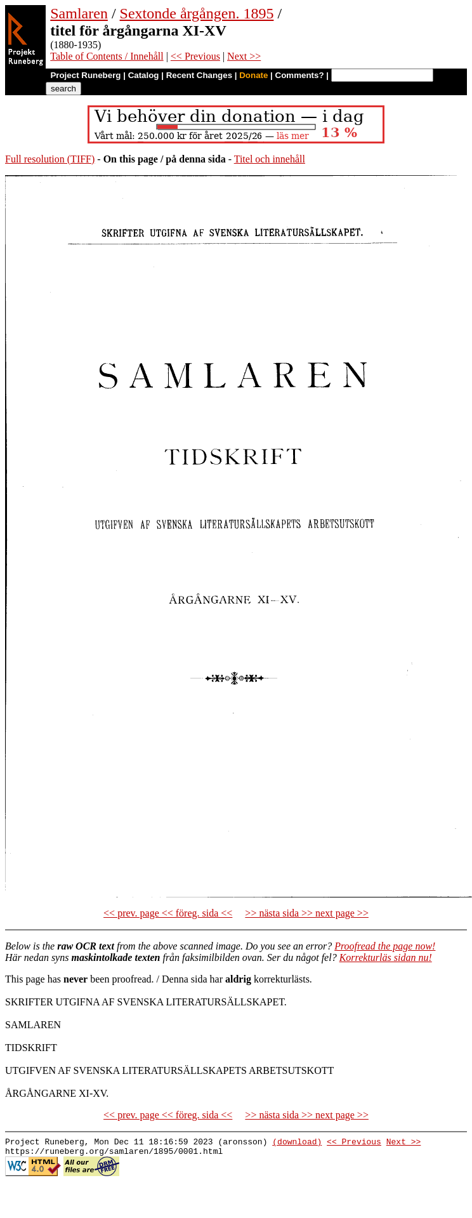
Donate (253, 75)
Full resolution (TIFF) (50, 159)
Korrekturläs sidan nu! (385, 957)
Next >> (244, 56)
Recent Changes (199, 75)
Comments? (299, 75)
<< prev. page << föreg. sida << (167, 913)
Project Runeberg (85, 75)
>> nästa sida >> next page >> (307, 913)
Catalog (143, 75)
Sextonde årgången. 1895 (197, 13)
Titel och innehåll (269, 159)
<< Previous (195, 56)
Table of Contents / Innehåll (106, 56)
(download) (297, 1143)
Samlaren (79, 13)
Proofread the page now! (384, 946)
